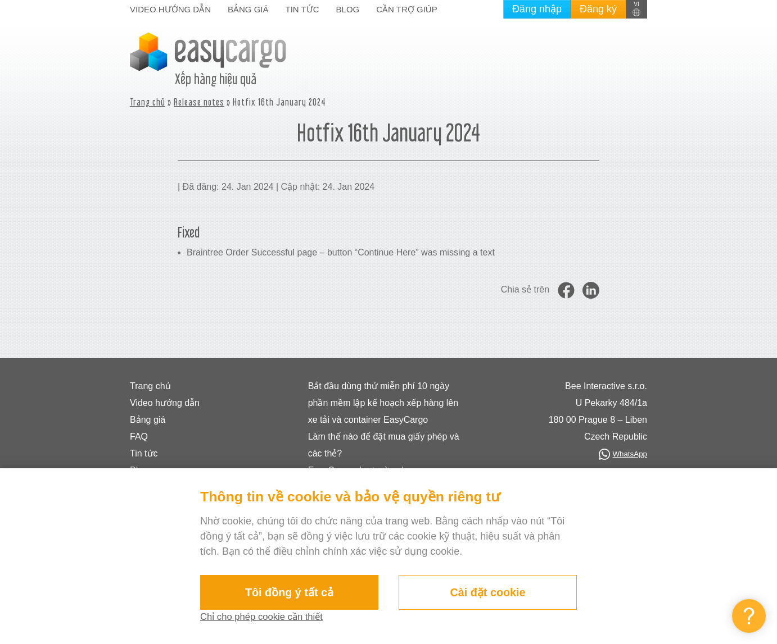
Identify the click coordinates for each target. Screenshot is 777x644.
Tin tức (302, 9)
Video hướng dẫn (170, 9)
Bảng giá (248, 9)
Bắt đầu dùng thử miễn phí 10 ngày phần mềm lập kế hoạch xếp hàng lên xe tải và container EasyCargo (383, 402)
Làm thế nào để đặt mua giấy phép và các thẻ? (383, 445)
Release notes (199, 102)
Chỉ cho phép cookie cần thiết (266, 617)
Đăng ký (598, 9)
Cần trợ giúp (406, 9)
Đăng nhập (537, 9)
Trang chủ (147, 102)
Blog (348, 9)
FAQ (139, 436)
